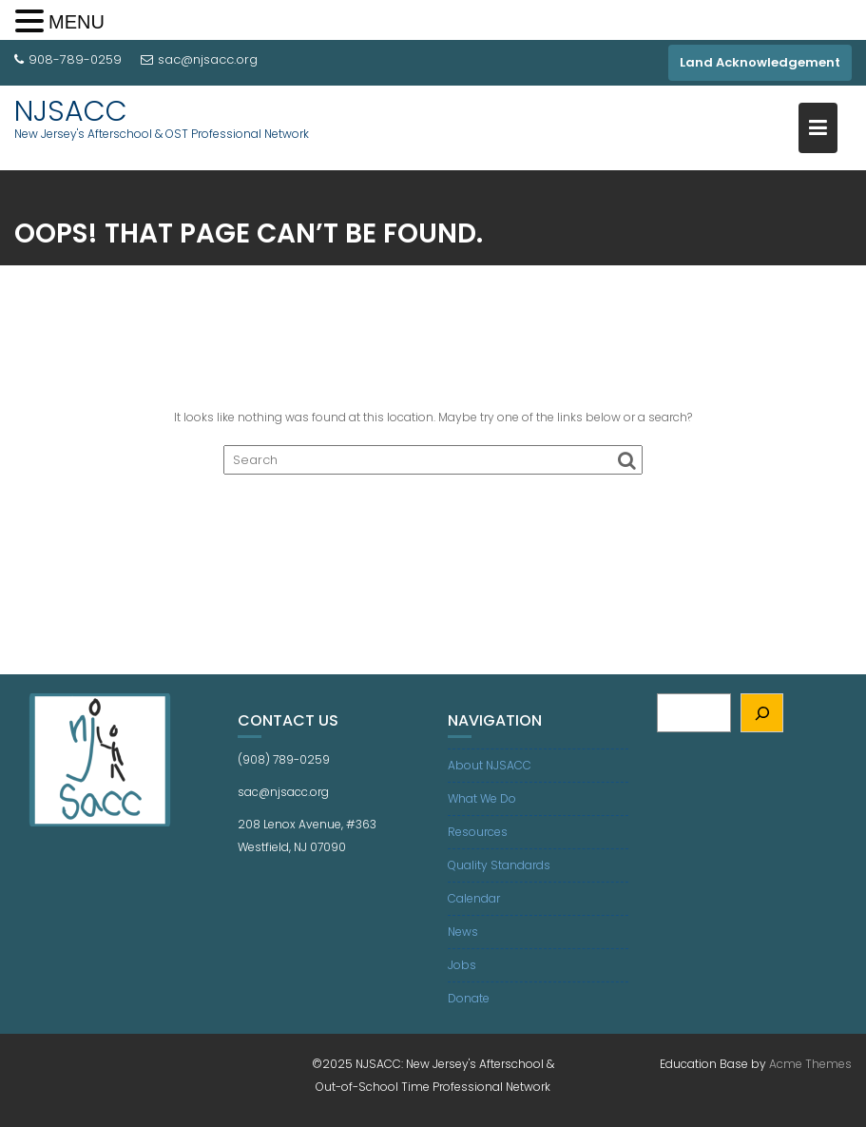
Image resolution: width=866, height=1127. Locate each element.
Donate (469, 998)
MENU (76, 21)
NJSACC (70, 111)
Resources (478, 832)
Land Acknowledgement (760, 62)
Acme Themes (810, 1064)
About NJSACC (489, 765)
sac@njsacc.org (199, 59)
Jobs (462, 965)
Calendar (474, 898)
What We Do (482, 798)
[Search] (762, 712)
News (463, 931)
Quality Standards (499, 865)
